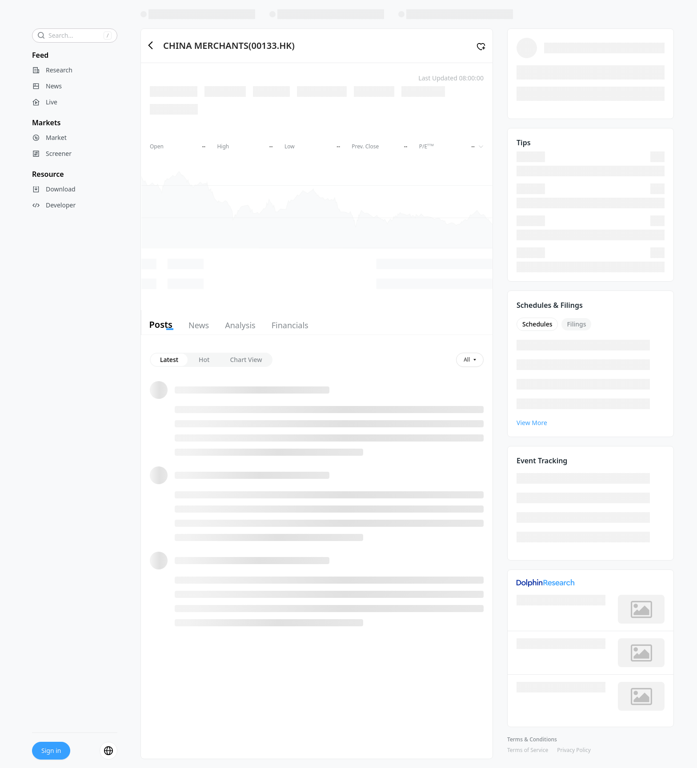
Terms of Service (527, 750)
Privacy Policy (574, 750)
